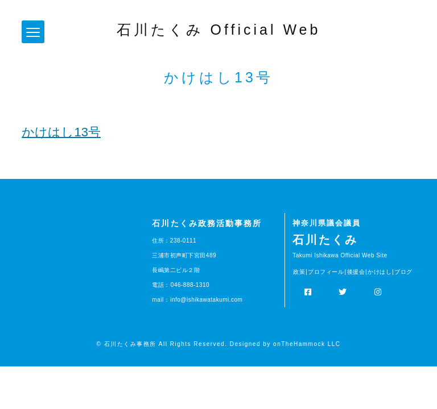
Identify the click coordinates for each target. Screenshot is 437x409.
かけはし (379, 272)
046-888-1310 (190, 285)
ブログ (403, 272)
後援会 (356, 272)
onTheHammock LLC (306, 344)
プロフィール (326, 272)
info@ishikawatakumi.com (206, 300)
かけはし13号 (61, 132)
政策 (299, 272)
